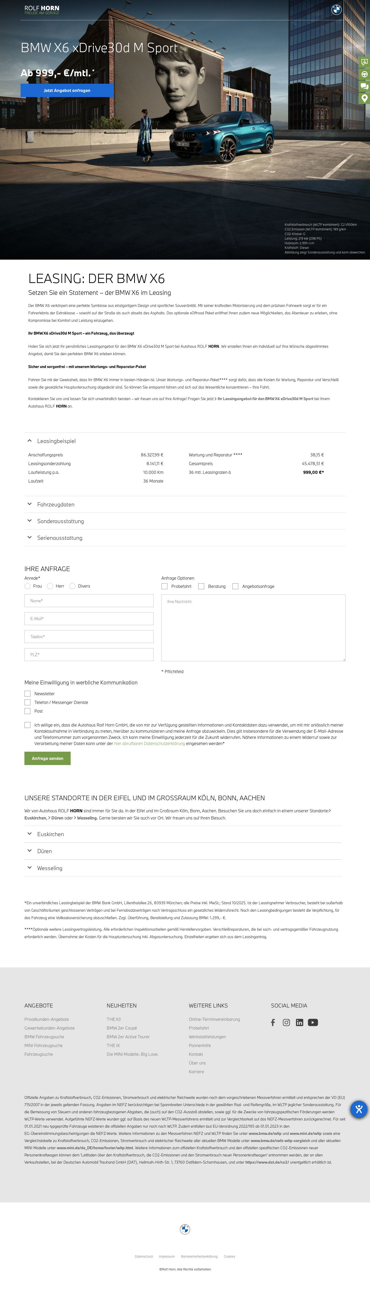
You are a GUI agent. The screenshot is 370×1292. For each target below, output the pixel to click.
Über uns (197, 1062)
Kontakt (196, 1054)
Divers (84, 586)
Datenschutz (144, 1256)
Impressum (167, 1256)
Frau (37, 586)
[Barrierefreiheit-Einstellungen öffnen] (358, 1109)
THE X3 (114, 1019)
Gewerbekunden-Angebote (49, 1028)
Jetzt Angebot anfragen (67, 90)
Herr (60, 586)
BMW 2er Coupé (122, 1028)
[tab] (185, 441)
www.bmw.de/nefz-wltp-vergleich (280, 1140)
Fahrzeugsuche (38, 1054)
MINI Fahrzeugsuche (43, 1045)
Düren (57, 818)
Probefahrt (199, 1028)
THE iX (113, 1045)
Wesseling (87, 818)
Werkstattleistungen (207, 1036)
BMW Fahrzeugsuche (44, 1036)
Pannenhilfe (200, 1045)
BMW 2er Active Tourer (128, 1036)
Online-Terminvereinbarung (214, 1019)
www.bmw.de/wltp (265, 1133)
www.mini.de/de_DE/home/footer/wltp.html (95, 1147)
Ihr (265, 398)
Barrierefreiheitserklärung (199, 1256)
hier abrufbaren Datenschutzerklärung (149, 743)
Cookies (229, 1256)
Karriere (196, 1071)
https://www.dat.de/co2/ (267, 1162)
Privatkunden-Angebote (46, 1019)
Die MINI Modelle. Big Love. (133, 1054)
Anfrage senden (47, 758)
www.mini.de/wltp (306, 1133)
